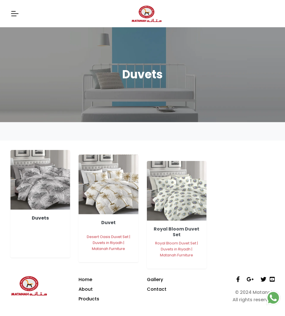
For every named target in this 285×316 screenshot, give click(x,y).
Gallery (155, 279)
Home (85, 279)
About (86, 289)
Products (89, 299)
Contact (156, 289)
